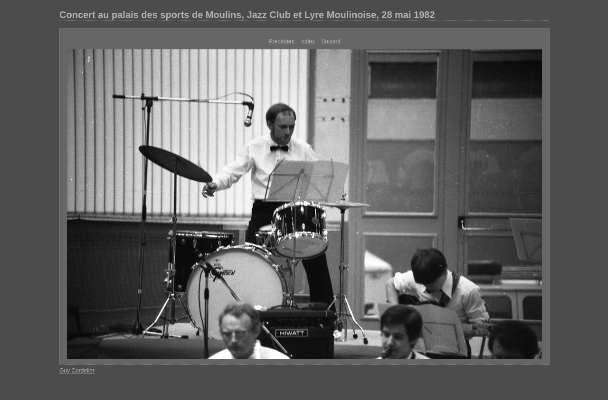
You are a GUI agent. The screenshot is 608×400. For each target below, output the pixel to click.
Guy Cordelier (77, 370)
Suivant (330, 41)
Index (308, 41)
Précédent (282, 41)
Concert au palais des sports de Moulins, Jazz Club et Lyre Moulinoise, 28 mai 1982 (247, 14)
